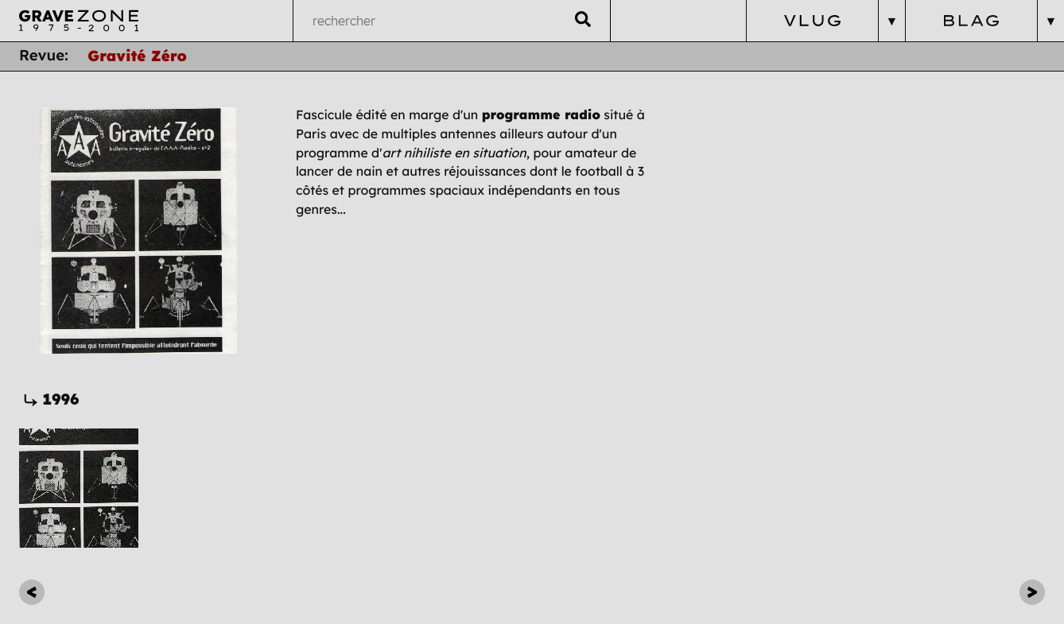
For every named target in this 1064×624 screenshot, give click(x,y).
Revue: (43, 55)
